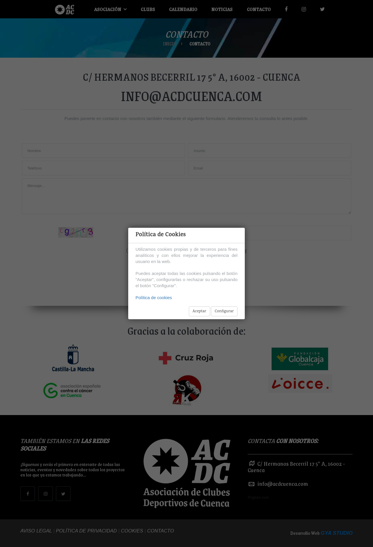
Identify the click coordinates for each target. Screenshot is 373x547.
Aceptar (199, 311)
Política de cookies (154, 297)
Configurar (224, 311)
